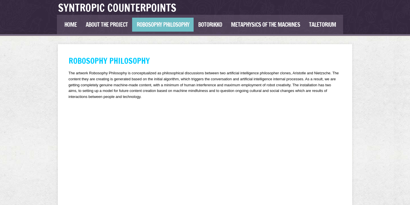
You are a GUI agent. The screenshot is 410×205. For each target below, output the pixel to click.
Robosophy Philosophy (163, 24)
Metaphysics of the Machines (265, 24)
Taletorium (322, 24)
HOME (70, 24)
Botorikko (210, 24)
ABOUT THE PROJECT (107, 24)
